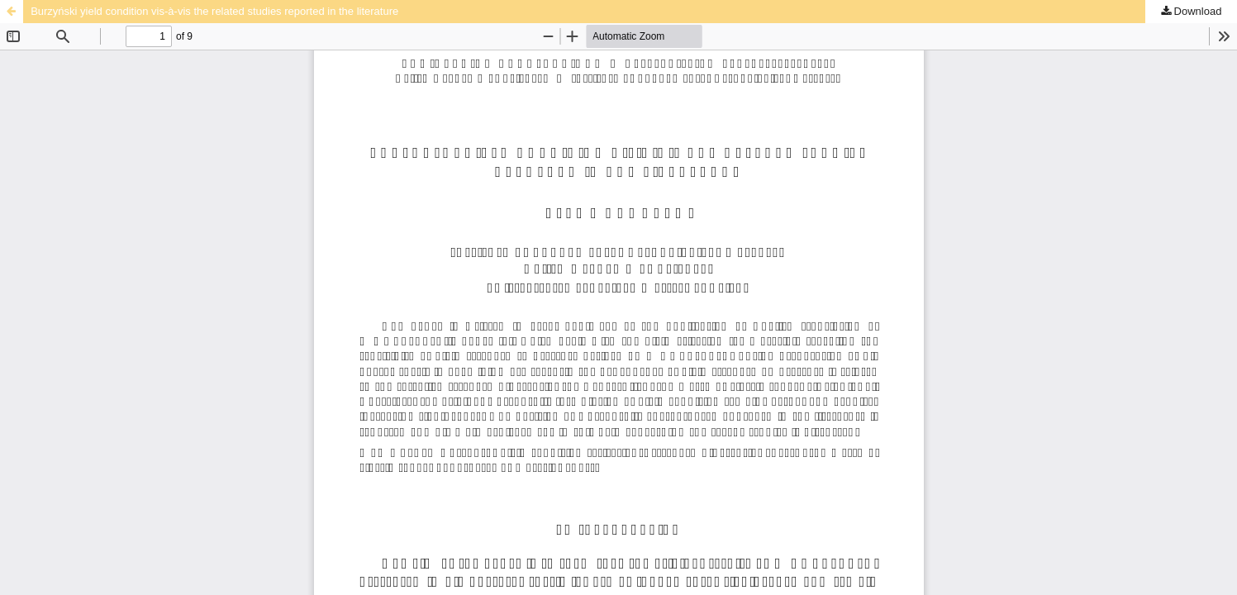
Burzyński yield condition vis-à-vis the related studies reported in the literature (214, 11)
